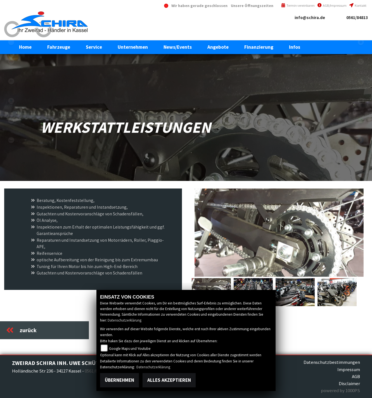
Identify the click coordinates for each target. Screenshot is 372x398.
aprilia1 (11, 61)
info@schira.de (310, 17)
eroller (11, 42)
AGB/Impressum (332, 5)
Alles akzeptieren (169, 380)
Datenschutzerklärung (124, 320)
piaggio (11, 100)
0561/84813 (357, 17)
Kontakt (357, 5)
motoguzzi (11, 81)
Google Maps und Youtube (130, 348)
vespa (11, 140)
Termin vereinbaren (297, 5)
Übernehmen (119, 380)
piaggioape (11, 120)
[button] (58, 47)
